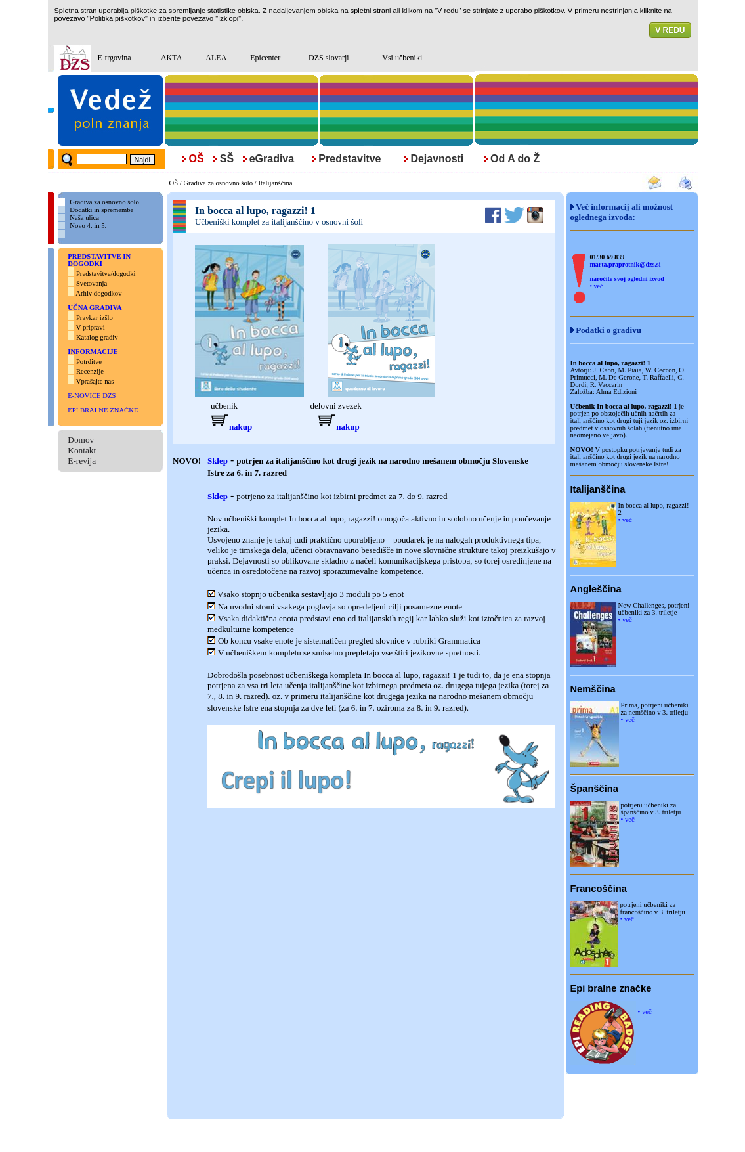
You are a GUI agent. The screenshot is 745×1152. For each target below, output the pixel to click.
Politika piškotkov (509, 1135)
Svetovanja (90, 283)
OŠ (174, 183)
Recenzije (90, 371)
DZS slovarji (329, 57)
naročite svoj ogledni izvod (627, 278)
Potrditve (89, 361)
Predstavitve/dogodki (106, 273)
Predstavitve (349, 158)
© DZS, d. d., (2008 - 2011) (249, 1135)
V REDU (670, 30)
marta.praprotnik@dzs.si (625, 264)
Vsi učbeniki (402, 57)
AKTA (171, 57)
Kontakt (82, 450)
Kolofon (360, 1135)
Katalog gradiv (97, 337)
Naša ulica (84, 217)
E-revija (82, 461)
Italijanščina (275, 183)
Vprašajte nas (95, 381)
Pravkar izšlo (94, 317)
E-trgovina (114, 57)
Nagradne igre (397, 1135)
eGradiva (271, 158)
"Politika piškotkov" (117, 18)
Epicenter (265, 57)
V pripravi (90, 327)
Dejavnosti (436, 158)
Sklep (217, 461)
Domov (81, 440)
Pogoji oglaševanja (450, 1135)
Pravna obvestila (318, 1135)
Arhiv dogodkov (99, 293)
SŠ (227, 158)
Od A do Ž (515, 158)
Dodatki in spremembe (101, 209)
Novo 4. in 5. (88, 225)
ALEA (215, 57)
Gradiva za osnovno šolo (218, 183)
